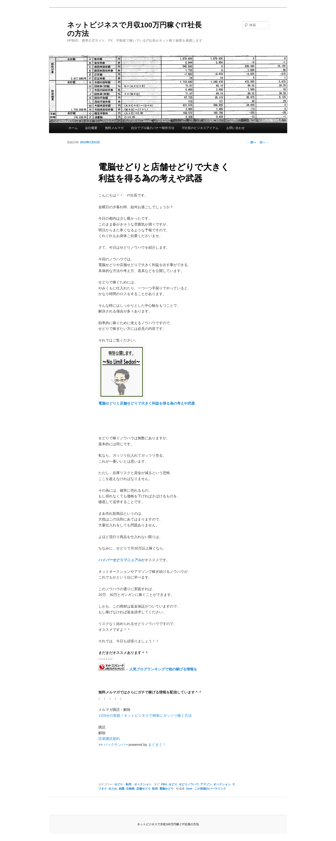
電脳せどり (166, 788)
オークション (222, 784)
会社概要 (91, 128)
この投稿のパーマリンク (210, 788)
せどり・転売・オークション (132, 784)
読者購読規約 (109, 739)
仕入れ (113, 788)
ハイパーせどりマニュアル (119, 560)
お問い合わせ (235, 128)
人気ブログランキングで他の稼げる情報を (163, 669)
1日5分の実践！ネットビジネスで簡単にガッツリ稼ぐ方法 (145, 715)
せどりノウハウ (189, 784)
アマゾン (206, 784)
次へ (264, 142)
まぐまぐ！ (157, 744)
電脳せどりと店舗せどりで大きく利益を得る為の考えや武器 (146, 403)
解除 (101, 733)
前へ (251, 142)
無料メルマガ (114, 128)
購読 (101, 727)
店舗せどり (143, 788)
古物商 (130, 788)
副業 (122, 788)
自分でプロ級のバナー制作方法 (152, 128)
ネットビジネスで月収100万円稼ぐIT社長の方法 (168, 824)
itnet (189, 788)
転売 (155, 788)
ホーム (73, 128)
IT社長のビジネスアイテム (200, 128)
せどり (173, 784)
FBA (164, 784)
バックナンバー (116, 744)
